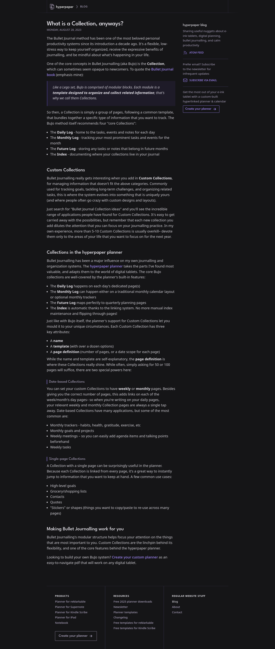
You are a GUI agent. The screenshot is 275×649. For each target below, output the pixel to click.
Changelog (120, 617)
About (176, 607)
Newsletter (120, 607)
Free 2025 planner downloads (132, 601)
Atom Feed (193, 52)
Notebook (61, 623)
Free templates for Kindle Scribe (134, 628)
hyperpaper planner (106, 266)
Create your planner (201, 109)
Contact (177, 612)
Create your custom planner (135, 557)
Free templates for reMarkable (133, 623)
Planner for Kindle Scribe (71, 612)
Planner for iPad (65, 617)
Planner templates (125, 612)
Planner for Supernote (69, 607)
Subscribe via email (200, 80)
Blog (84, 6)
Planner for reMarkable (70, 601)
